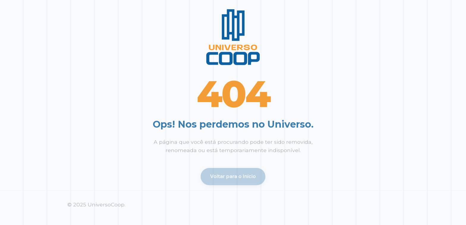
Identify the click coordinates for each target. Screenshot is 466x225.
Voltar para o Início (233, 177)
